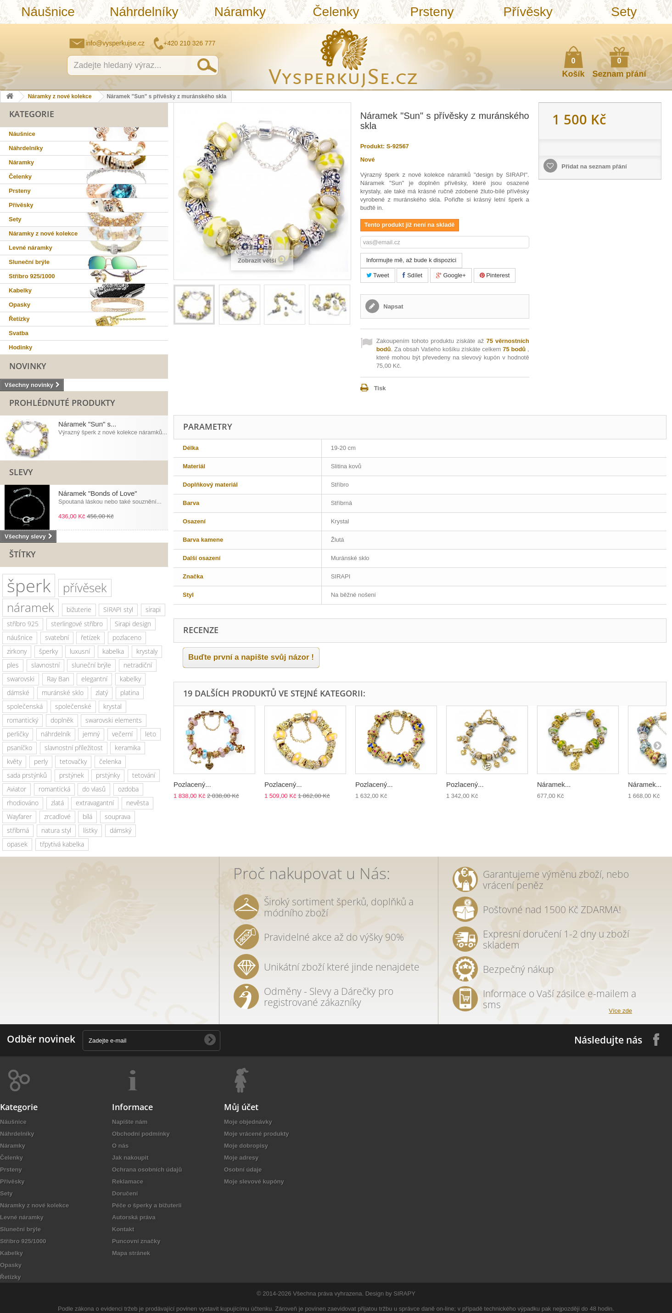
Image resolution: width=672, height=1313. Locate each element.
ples (13, 665)
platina (129, 692)
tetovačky (73, 761)
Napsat (392, 306)
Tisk (380, 388)
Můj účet (241, 1106)
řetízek (90, 637)
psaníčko (19, 747)
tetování (143, 775)
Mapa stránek (131, 1253)
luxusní (80, 651)
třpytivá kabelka (62, 844)
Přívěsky (528, 12)
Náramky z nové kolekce (60, 96)
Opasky (19, 304)
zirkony (17, 651)
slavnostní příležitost (74, 747)
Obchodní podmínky (141, 1133)
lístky (90, 830)
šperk (28, 585)
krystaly (146, 651)
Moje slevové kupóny (254, 1181)
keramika (127, 747)
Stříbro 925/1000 (32, 276)
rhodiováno (23, 802)
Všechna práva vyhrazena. (328, 1293)
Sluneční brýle (29, 261)
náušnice (20, 637)
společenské (73, 706)
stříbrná (18, 830)
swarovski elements (113, 720)
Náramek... (554, 784)
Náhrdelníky (144, 12)
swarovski (20, 678)
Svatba (18, 333)
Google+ (451, 275)
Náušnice (48, 12)
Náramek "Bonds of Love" (97, 493)
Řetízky (19, 318)
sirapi (153, 609)
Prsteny (432, 12)
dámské (18, 692)
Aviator (16, 789)
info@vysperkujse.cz (115, 43)
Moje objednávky (248, 1121)
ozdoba (128, 789)
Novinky (27, 365)
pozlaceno (126, 637)
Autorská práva (134, 1217)
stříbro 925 (23, 623)
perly (41, 761)
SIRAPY (404, 1293)
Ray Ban (58, 678)
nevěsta (137, 802)
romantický (22, 720)
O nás (120, 1145)
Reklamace (127, 1181)
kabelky (130, 678)
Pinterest (495, 275)
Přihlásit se (655, 30)
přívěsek (85, 587)
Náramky (240, 12)
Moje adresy (241, 1157)
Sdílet (412, 275)
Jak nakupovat (628, 30)
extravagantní (95, 802)
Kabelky (20, 290)
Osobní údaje (243, 1169)
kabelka (113, 651)
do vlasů (94, 789)
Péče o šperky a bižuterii (147, 1205)
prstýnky (108, 775)
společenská (25, 706)
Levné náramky (30, 247)
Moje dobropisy (246, 1145)
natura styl (56, 830)
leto (150, 733)
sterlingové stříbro (77, 623)
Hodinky (20, 347)
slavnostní (45, 665)
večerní (122, 733)
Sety (624, 12)
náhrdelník (56, 733)
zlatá (57, 802)
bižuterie (79, 609)
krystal (112, 706)
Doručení (125, 1193)
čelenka (110, 761)
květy (14, 761)
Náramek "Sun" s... (87, 424)
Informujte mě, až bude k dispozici (411, 260)
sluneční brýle (91, 665)
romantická (54, 789)
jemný (91, 733)
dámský (120, 830)
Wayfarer (19, 816)
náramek (30, 607)
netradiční (137, 665)
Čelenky (336, 12)
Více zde (620, 1010)
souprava (117, 816)
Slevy (21, 471)
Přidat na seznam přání (593, 166)
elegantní (94, 678)
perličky (17, 733)
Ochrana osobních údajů (147, 1169)
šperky (48, 651)
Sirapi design (133, 623)
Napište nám (605, 30)
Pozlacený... (192, 784)
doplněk (61, 720)
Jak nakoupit (130, 1157)
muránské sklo (63, 692)
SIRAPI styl (118, 609)
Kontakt (123, 1229)
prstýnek (71, 775)
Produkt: (372, 146)
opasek (17, 844)
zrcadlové (57, 816)
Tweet (377, 275)
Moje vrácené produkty (256, 1133)
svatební (57, 637)
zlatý (101, 692)
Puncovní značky (136, 1241)
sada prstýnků (27, 775)
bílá (87, 816)
